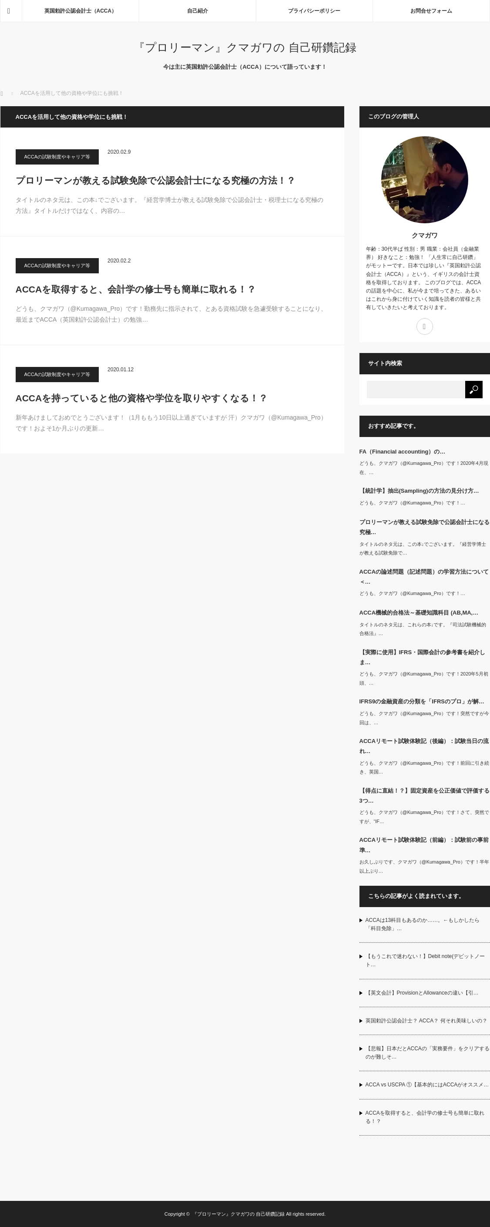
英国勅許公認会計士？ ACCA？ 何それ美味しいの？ (426, 1021)
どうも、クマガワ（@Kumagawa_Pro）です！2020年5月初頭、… (423, 678)
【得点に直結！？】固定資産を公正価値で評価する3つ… (424, 795)
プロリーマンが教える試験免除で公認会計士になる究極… (424, 527)
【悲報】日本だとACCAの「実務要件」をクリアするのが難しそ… (428, 1052)
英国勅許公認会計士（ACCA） (80, 11)
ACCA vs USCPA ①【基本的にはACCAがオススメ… (427, 1085)
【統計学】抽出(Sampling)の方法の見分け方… (419, 490)
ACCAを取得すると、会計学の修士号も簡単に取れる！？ (136, 289)
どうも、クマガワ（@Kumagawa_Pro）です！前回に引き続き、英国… (424, 767)
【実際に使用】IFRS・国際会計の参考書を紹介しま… (422, 657)
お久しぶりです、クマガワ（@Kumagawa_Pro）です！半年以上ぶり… (424, 866)
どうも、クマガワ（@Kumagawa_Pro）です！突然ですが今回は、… (424, 718)
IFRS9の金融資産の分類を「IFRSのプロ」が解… (421, 701)
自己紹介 (197, 11)
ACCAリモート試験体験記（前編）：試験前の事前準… (424, 845)
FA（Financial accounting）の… (402, 451)
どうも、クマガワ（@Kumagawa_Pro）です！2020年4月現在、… (423, 468)
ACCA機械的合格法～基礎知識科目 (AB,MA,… (419, 612)
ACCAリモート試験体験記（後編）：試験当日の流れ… (424, 746)
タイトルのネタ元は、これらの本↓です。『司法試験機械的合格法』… (423, 629)
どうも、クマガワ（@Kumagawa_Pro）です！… (412, 502)
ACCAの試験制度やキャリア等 (57, 156)
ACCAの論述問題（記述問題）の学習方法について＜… (424, 576)
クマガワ (425, 235)
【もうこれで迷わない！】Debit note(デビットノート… (425, 960)
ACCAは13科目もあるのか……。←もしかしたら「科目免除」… (423, 924)
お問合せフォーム (431, 11)
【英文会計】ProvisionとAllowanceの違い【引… (422, 993)
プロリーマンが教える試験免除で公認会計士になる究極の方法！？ (155, 180)
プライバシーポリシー (314, 11)
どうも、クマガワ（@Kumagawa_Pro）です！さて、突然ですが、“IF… (424, 817)
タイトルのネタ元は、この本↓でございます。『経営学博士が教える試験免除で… (423, 548)
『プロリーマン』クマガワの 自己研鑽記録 (245, 47)
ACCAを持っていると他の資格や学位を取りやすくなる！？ (142, 398)
